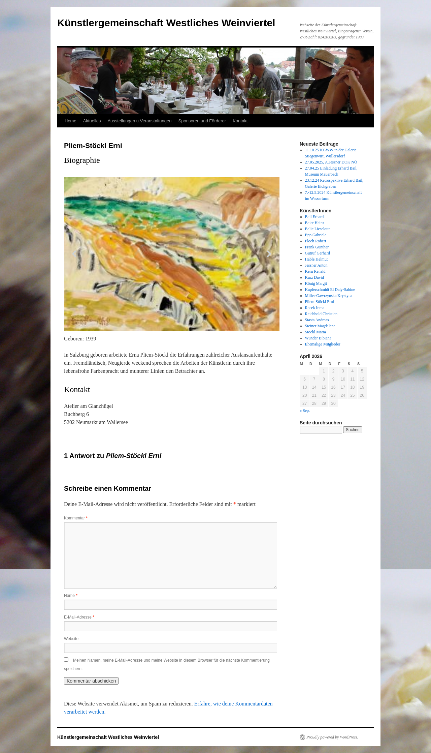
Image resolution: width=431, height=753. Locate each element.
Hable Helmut (316, 259)
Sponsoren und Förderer (202, 120)
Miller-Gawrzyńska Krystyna (329, 295)
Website (71, 638)
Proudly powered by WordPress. (332, 737)
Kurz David (314, 277)
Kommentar (76, 518)
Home (70, 120)
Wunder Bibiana (318, 338)
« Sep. (305, 410)
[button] (74, 253)
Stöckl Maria (315, 332)
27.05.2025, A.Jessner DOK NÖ (331, 162)
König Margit (316, 283)
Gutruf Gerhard (317, 253)
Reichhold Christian (321, 313)
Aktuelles (92, 120)
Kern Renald (315, 271)
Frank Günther (317, 247)
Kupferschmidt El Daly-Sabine (330, 289)
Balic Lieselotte (318, 229)
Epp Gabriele (316, 235)
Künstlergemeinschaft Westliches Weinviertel (166, 22)
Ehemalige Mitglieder (322, 344)
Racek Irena (315, 307)
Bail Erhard (314, 216)
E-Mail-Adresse (79, 617)
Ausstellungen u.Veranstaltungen (139, 120)
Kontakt (240, 120)
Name (70, 595)
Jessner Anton (316, 265)
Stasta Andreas (317, 320)
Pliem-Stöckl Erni (319, 301)
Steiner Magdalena (320, 326)
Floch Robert (315, 241)
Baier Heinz (315, 222)
